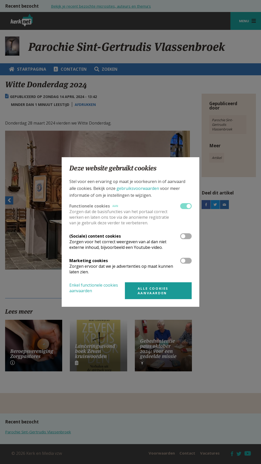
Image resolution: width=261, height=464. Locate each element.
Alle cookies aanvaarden (153, 290)
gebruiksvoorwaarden (137, 188)
